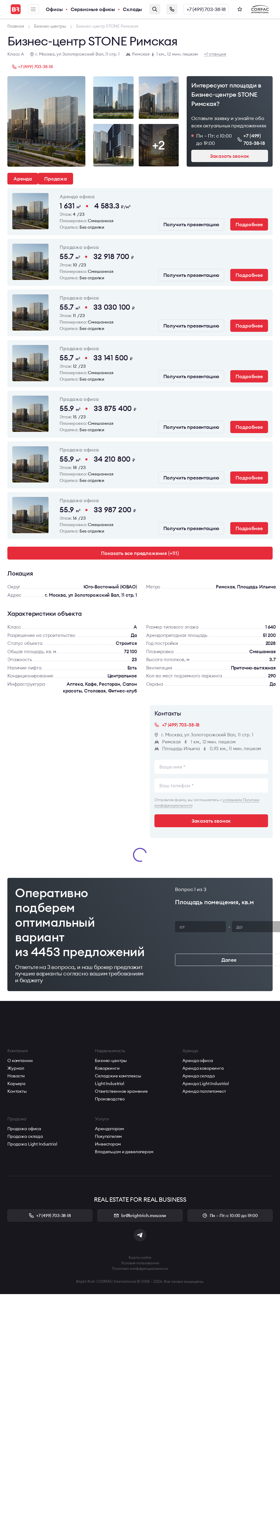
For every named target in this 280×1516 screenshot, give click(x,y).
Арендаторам (109, 1128)
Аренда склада (198, 1076)
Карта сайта (140, 1257)
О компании (20, 1060)
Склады (132, 9)
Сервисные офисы (93, 9)
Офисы (54, 9)
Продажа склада (25, 1136)
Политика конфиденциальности (140, 1268)
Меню (33, 9)
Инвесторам (108, 1144)
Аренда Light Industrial (205, 1083)
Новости (16, 1076)
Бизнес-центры (111, 1060)
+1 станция (215, 54)
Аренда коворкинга (203, 1068)
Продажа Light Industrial (32, 1144)
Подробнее (249, 224)
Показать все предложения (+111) (140, 553)
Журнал (15, 1068)
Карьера (16, 1083)
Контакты (17, 1091)
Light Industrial (109, 1083)
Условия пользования (140, 1263)
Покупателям (108, 1136)
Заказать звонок (171, 9)
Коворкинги (107, 1068)
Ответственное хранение (121, 1091)
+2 (158, 145)
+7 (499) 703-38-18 (206, 9)
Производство (109, 1099)
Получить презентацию (191, 224)
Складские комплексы (118, 1076)
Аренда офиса (197, 1060)
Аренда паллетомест (204, 1091)
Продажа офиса (24, 1128)
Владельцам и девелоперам (124, 1151)
